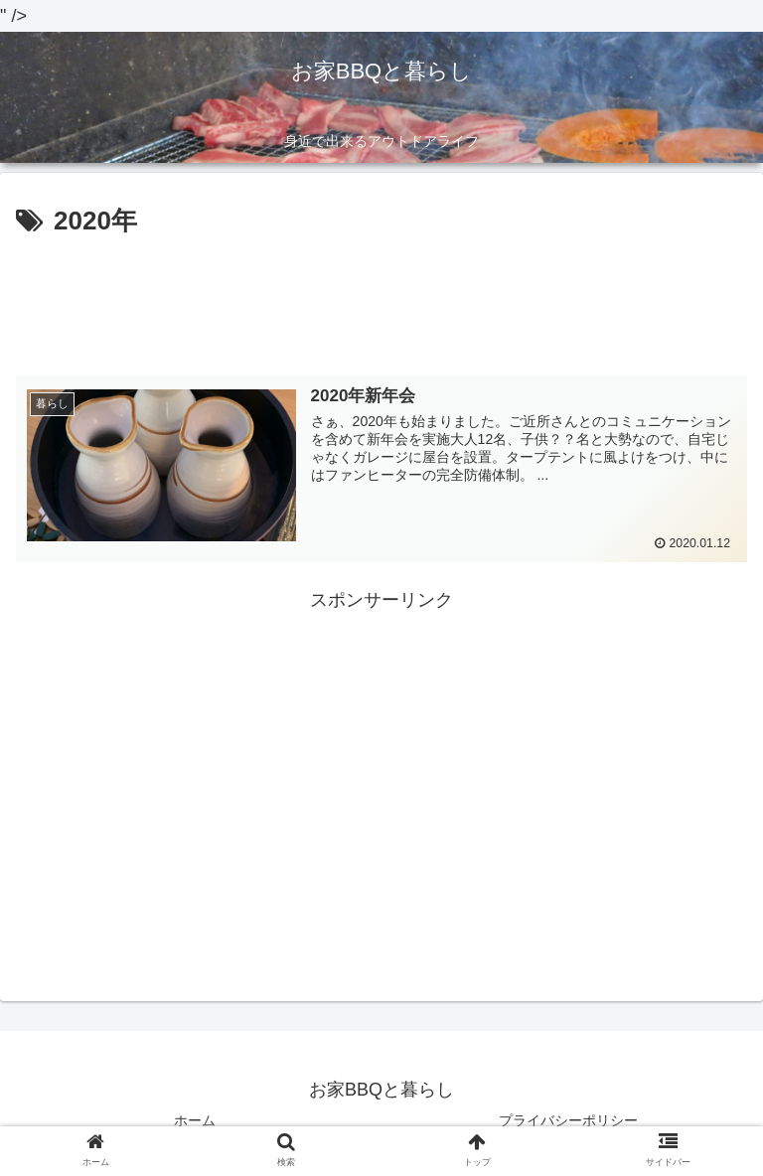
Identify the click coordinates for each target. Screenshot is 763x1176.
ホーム (195, 1119)
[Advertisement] (381, 299)
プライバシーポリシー (568, 1119)
